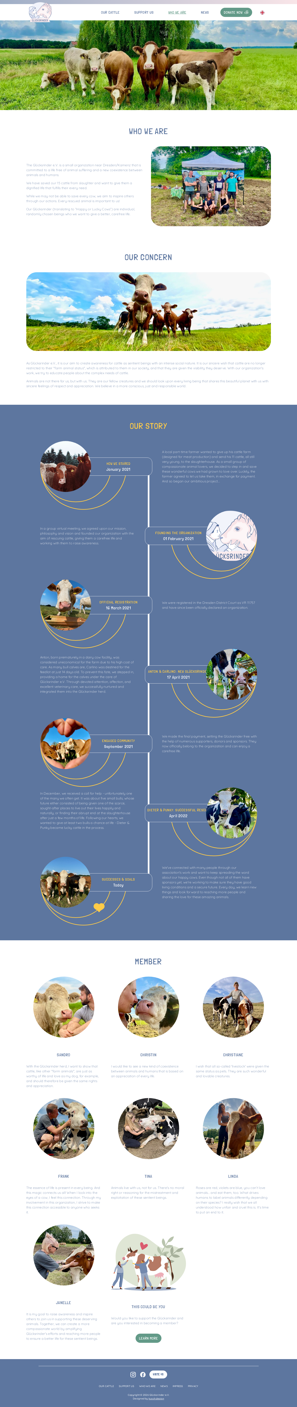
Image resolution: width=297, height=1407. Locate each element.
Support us (144, 12)
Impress (178, 1386)
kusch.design (156, 1398)
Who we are (177, 12)
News (205, 12)
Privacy (193, 1386)
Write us (158, 1374)
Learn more (148, 1338)
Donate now (236, 12)
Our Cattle (110, 12)
